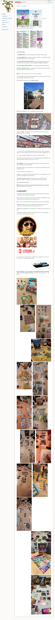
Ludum (32, 213)
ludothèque (33, 208)
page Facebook (35, 159)
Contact (3, 24)
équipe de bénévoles (29, 197)
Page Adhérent (5, 29)
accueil (52, 2)
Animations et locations (7, 18)
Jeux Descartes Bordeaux (23, 213)
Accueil (4, 14)
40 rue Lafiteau (33, 73)
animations (29, 204)
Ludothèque (4, 16)
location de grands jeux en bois (36, 205)
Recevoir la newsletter (22, 6)
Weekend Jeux (5, 22)
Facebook (5, 26)
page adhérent (31, 167)
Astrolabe (28, 271)
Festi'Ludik (4, 20)
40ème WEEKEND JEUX (23, 68)
